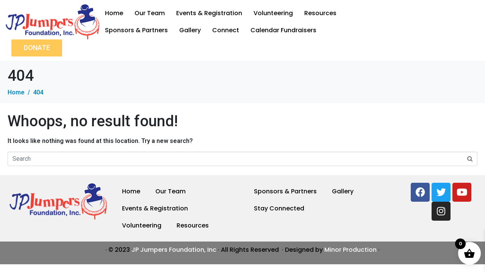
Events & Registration (209, 13)
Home (114, 13)
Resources (320, 13)
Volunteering (273, 13)
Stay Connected (279, 208)
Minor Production (350, 249)
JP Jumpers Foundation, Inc (173, 249)
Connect (225, 30)
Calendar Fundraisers (283, 30)
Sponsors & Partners (136, 30)
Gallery (190, 30)
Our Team (150, 13)
